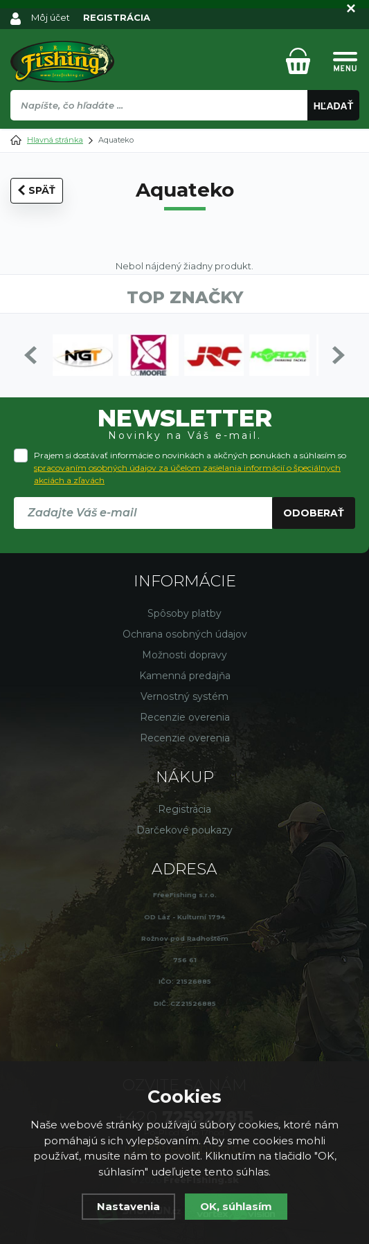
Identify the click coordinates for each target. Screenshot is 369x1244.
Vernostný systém (184, 696)
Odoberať (313, 513)
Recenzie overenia (185, 717)
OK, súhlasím (236, 1206)
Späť (36, 190)
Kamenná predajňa (185, 675)
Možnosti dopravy (184, 655)
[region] (184, 135)
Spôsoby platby (184, 613)
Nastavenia (128, 1206)
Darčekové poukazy (184, 830)
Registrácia (184, 809)
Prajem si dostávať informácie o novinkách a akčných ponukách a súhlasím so (190, 467)
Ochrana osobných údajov (185, 634)
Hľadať (334, 105)
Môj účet (50, 17)
